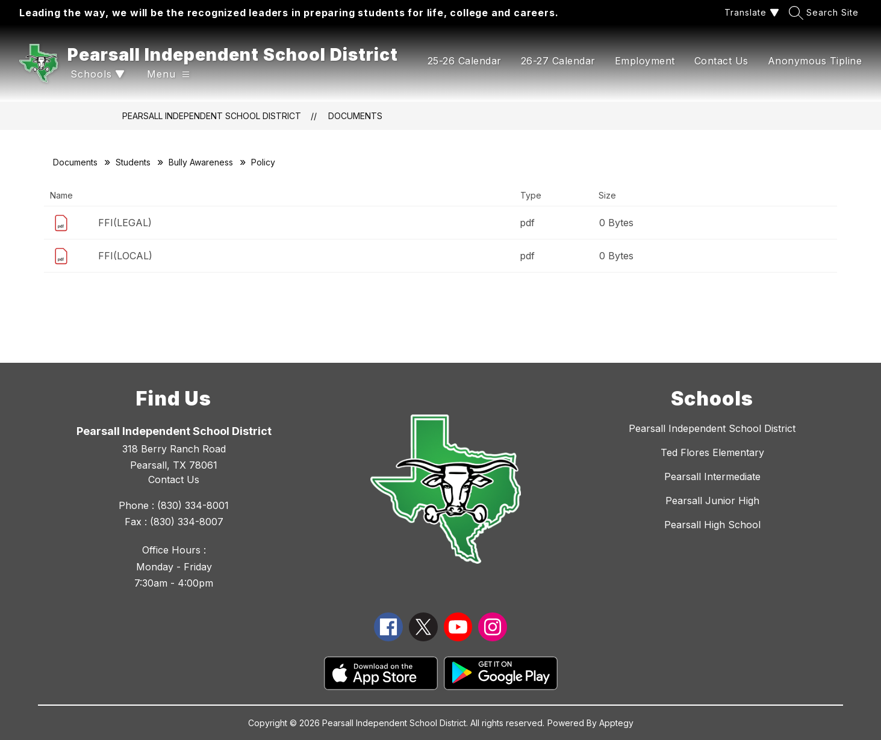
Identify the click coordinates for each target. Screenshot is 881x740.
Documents (355, 116)
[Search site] (825, 12)
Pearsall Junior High (712, 501)
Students (133, 162)
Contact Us (721, 61)
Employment (645, 61)
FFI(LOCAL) (125, 256)
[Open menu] (168, 74)
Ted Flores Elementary (712, 452)
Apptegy (616, 723)
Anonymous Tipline (815, 61)
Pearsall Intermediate (712, 476)
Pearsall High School (712, 525)
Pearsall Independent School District (211, 116)
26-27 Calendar (558, 61)
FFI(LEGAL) (125, 223)
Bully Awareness (201, 162)
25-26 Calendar (465, 61)
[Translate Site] (750, 12)
